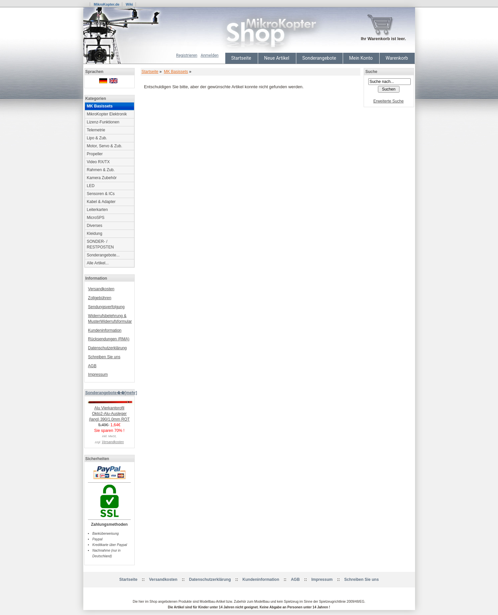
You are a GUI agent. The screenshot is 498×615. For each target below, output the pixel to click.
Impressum (97, 374)
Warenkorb (397, 58)
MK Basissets (176, 71)
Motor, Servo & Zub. (104, 146)
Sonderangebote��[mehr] (111, 392)
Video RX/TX (98, 162)
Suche (371, 71)
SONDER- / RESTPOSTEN (100, 244)
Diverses (95, 225)
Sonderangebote (319, 58)
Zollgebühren (99, 298)
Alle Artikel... (98, 263)
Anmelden (210, 55)
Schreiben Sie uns (104, 357)
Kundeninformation (104, 330)
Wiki (129, 4)
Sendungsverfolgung (106, 307)
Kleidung (95, 233)
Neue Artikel (276, 58)
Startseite (241, 58)
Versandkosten (101, 289)
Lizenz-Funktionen (103, 122)
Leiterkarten (97, 209)
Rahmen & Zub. (101, 170)
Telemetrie (96, 130)
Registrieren (186, 55)
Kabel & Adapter (101, 201)
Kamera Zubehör (102, 177)
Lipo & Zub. (97, 138)
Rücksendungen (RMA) (108, 339)
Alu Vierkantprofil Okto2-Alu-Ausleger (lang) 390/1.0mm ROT (111, 412)
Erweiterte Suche (388, 101)
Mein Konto (361, 58)
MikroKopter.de (106, 4)
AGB (92, 366)
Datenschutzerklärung (107, 348)
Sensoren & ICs (101, 193)
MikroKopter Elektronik (107, 114)
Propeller (95, 154)
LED (91, 185)
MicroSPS (96, 217)
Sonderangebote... (103, 255)
